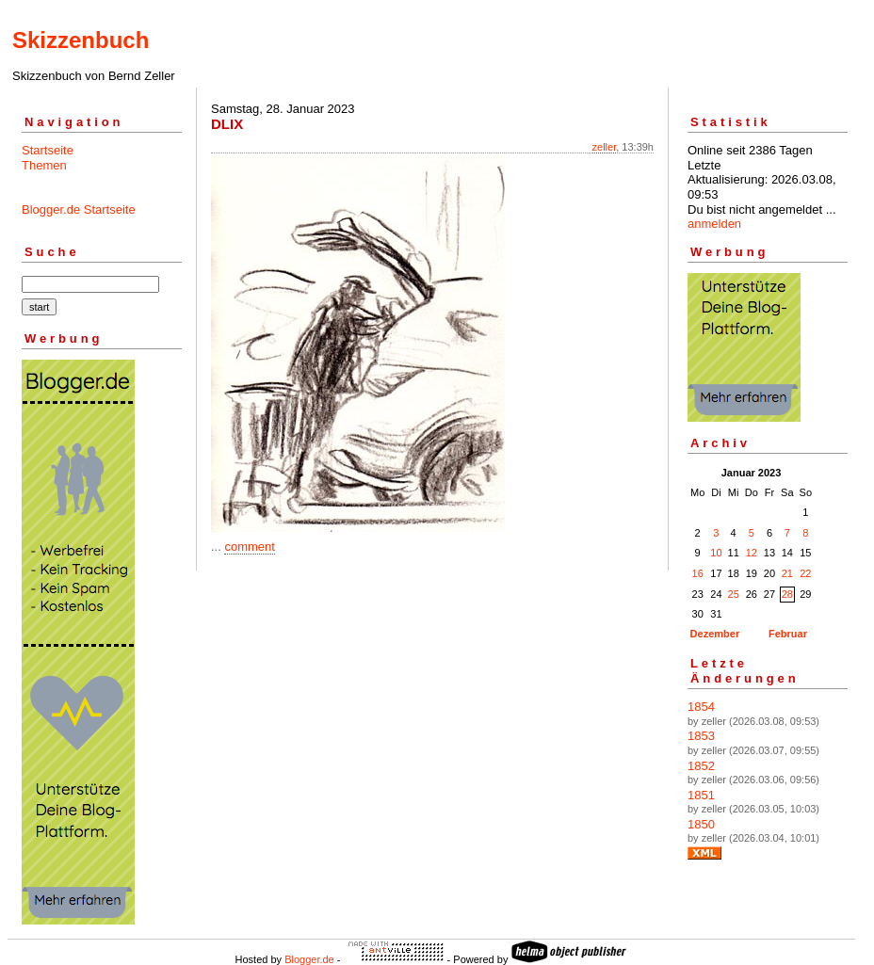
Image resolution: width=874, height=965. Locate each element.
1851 (701, 795)
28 (787, 594)
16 (698, 573)
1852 (701, 766)
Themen (44, 165)
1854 (701, 707)
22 (805, 573)
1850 (701, 824)
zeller (604, 147)
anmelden (714, 224)
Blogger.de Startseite (79, 209)
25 (733, 594)
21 (787, 573)
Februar (788, 633)
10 (715, 552)
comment (249, 546)
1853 (701, 736)
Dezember (715, 633)
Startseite (47, 150)
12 (751, 552)
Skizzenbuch (80, 40)
